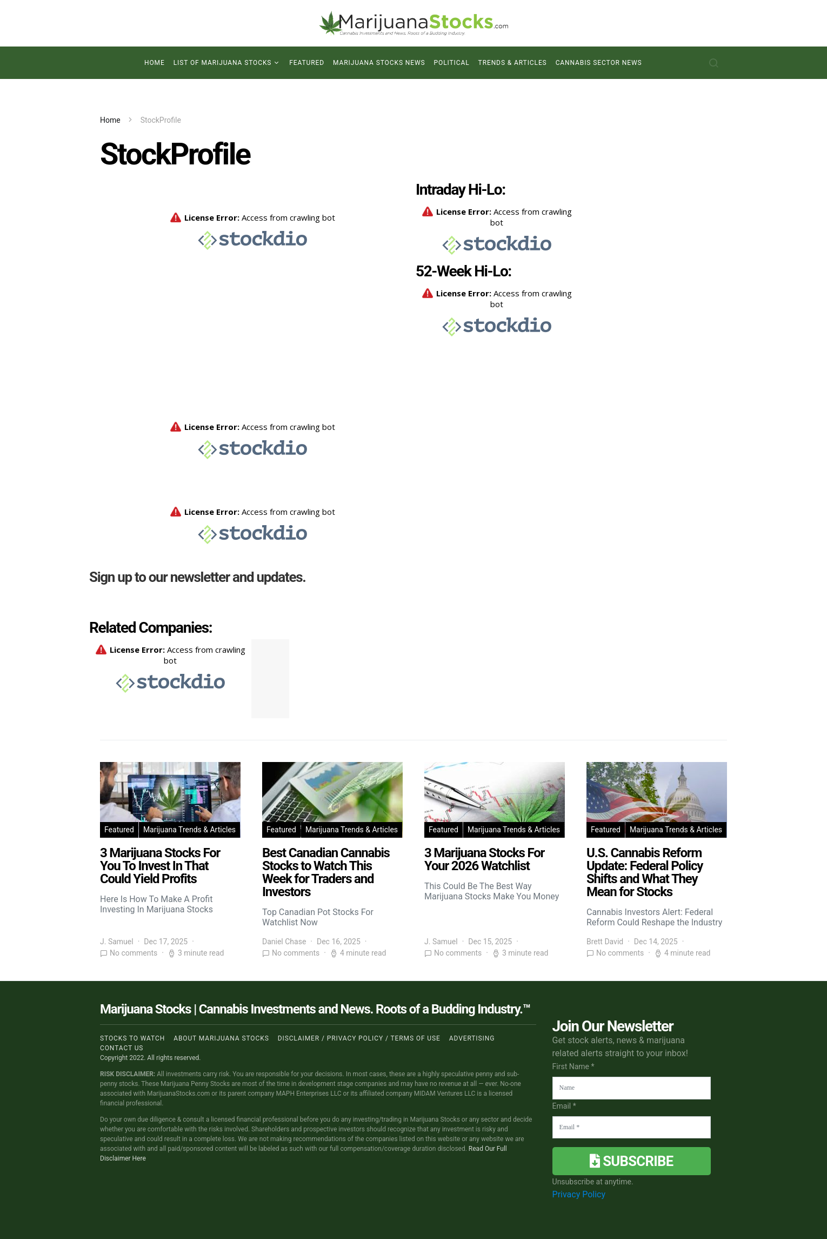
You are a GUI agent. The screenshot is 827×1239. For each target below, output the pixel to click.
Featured (306, 63)
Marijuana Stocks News (379, 63)
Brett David (604, 941)
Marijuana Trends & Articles (189, 829)
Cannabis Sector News (599, 63)
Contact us (121, 1048)
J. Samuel (117, 941)
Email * (564, 1106)
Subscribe (631, 1161)
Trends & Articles (512, 63)
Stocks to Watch (132, 1038)
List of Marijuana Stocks (223, 63)
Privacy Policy (579, 1194)
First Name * (573, 1066)
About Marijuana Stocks (221, 1038)
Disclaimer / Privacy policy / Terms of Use (359, 1038)
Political (452, 63)
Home (154, 63)
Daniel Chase (284, 941)
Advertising (472, 1038)
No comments (133, 953)
